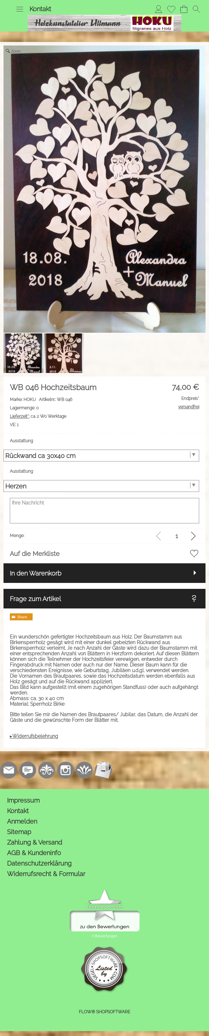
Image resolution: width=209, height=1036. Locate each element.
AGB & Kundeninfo (34, 853)
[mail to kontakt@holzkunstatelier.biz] (9, 770)
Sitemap (19, 832)
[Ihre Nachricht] (104, 510)
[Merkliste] (171, 9)
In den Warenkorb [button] (35, 573)
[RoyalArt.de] (46, 770)
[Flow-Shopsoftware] (84, 770)
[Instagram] (65, 770)
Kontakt (40, 9)
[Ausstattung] (101, 455)
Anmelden (22, 821)
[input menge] (176, 536)
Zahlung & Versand (34, 842)
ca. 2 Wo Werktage (38, 416)
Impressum (23, 800)
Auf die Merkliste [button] (35, 553)
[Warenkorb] (183, 9)
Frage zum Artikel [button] (35, 598)
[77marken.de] (27, 770)
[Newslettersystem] (103, 770)
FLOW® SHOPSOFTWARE (104, 1011)
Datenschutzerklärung (39, 863)
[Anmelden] (158, 9)
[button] (19, 9)
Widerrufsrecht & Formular (46, 874)
